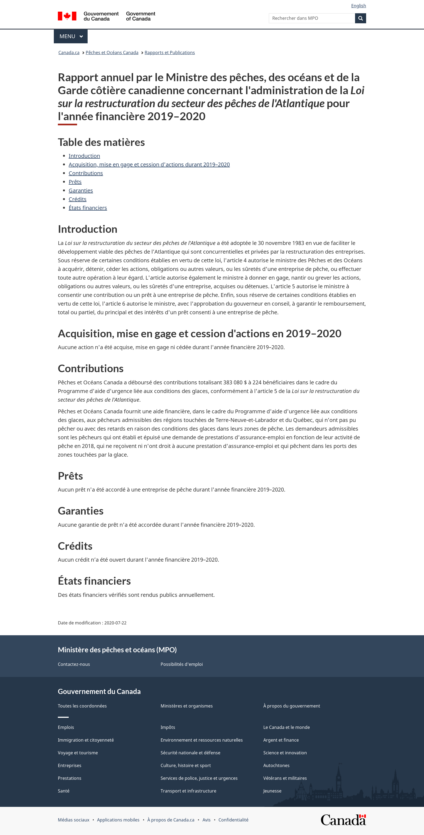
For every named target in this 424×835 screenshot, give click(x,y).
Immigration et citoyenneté (86, 740)
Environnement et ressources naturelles (202, 740)
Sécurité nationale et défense (190, 753)
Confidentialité (233, 820)
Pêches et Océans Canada (112, 52)
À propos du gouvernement (291, 706)
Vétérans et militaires (285, 778)
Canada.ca (69, 52)
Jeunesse (272, 791)
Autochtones (276, 765)
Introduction (84, 155)
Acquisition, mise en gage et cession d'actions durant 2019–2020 (149, 164)
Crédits (78, 199)
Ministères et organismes (187, 706)
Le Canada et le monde (286, 727)
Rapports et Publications (170, 52)
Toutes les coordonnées (82, 706)
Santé (63, 791)
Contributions (86, 173)
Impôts (168, 727)
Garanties (81, 190)
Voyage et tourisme (78, 753)
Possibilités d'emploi (182, 664)
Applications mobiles (118, 820)
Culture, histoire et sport (186, 765)
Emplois (66, 727)
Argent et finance (281, 740)
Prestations (69, 778)
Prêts (75, 181)
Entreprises (69, 765)
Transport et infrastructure (188, 791)
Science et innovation (285, 753)
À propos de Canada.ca (170, 820)
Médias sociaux (73, 820)
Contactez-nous (74, 664)
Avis (207, 820)
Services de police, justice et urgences (199, 778)
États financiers (88, 207)
